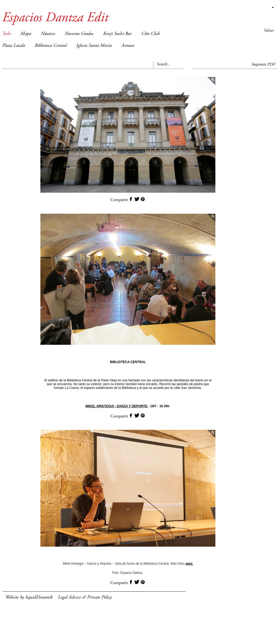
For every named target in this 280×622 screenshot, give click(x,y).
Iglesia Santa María (94, 45)
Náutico (48, 33)
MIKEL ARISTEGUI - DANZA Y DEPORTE (116, 406)
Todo (6, 33)
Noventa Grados (79, 33)
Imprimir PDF (263, 64)
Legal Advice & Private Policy (85, 597)
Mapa (25, 33)
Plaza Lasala (13, 45)
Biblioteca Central (50, 45)
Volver (269, 31)
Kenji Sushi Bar (117, 33)
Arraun (127, 45)
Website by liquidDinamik (28, 597)
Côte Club (150, 33)
